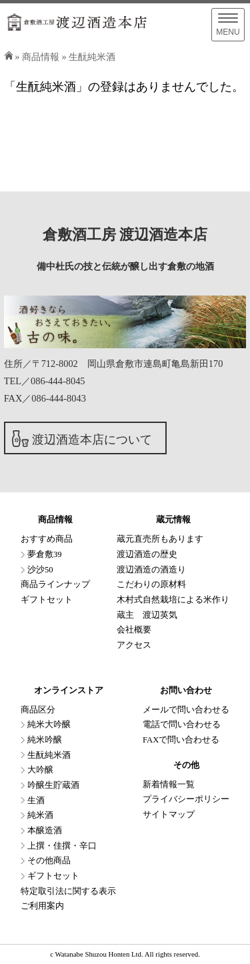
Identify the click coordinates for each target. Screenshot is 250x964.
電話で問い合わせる (182, 724)
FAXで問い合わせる (181, 740)
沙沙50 (40, 569)
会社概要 (134, 629)
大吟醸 (40, 770)
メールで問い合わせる (186, 709)
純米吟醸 (44, 740)
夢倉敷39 (44, 554)
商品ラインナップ (55, 584)
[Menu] (228, 24)
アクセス (134, 645)
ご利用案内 (42, 906)
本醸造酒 (44, 830)
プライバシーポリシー (186, 799)
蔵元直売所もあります (160, 539)
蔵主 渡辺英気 (147, 615)
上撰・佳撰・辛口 (62, 846)
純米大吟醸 (49, 724)
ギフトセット (47, 599)
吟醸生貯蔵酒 (53, 785)
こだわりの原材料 (151, 584)
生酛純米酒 (92, 56)
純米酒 (40, 815)
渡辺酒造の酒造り (151, 569)
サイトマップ (169, 814)
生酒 (36, 800)
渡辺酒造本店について (92, 439)
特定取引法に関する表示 (68, 891)
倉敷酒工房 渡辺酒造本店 (125, 235)
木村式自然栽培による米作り (173, 599)
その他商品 (49, 860)
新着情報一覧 (169, 784)
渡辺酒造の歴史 (147, 554)
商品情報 (40, 56)
